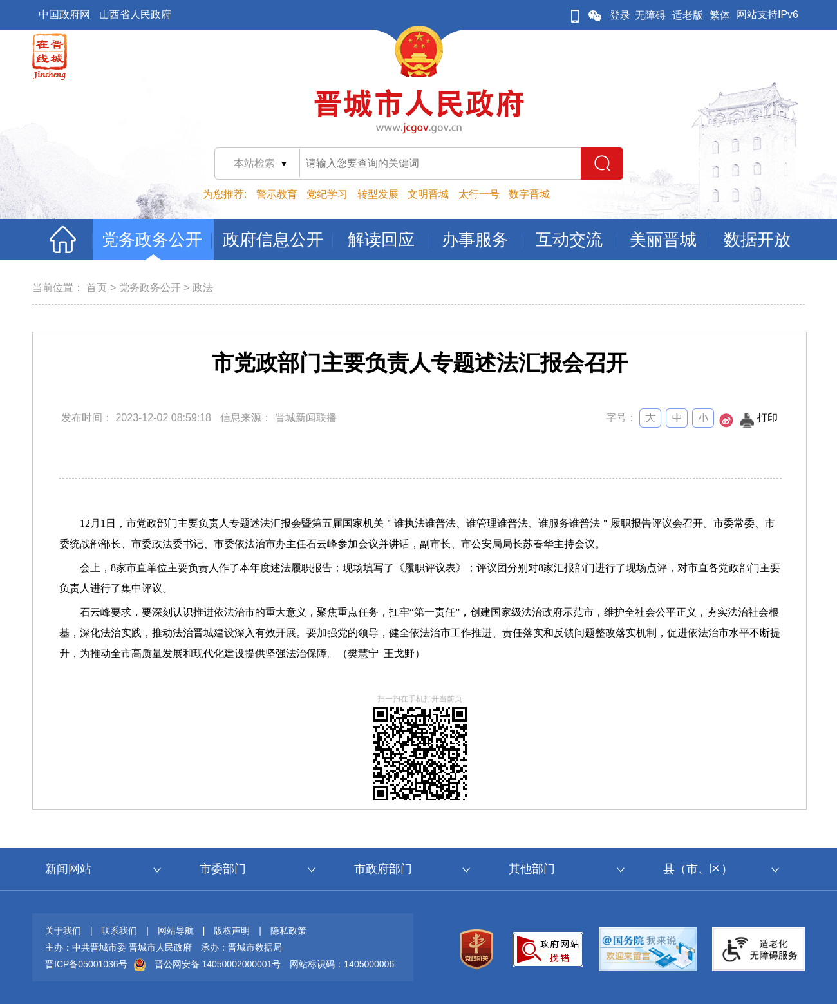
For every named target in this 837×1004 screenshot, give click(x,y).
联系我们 (119, 930)
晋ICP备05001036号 (86, 964)
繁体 (720, 15)
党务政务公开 (150, 287)
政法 (203, 287)
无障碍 (650, 15)
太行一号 (479, 194)
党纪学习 (327, 194)
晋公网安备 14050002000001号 (218, 964)
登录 (620, 15)
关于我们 (63, 930)
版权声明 (232, 930)
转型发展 (378, 194)
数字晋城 (529, 194)
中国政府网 (64, 14)
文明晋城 (428, 194)
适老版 (687, 15)
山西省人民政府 (135, 14)
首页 (96, 287)
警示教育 (276, 194)
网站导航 (176, 930)
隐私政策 (288, 930)
